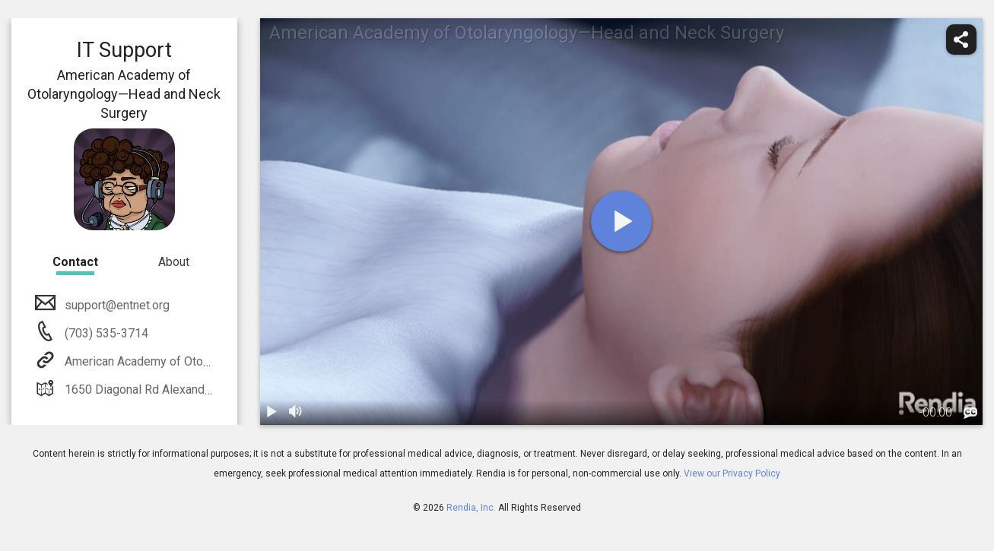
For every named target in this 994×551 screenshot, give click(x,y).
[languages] (970, 413)
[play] (621, 221)
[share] (961, 39)
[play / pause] (272, 413)
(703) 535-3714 (105, 333)
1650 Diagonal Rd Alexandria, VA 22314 (168, 389)
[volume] (296, 413)
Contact (75, 262)
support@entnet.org (116, 305)
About (173, 262)
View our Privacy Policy (732, 473)
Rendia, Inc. (471, 507)
